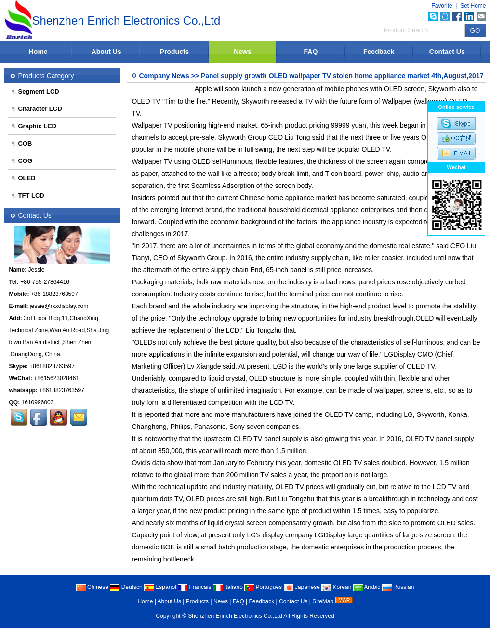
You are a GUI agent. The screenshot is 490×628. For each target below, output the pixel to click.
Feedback (379, 51)
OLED (23, 178)
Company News (164, 76)
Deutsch (126, 587)
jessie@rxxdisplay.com (59, 306)
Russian (398, 587)
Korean (336, 587)
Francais (194, 587)
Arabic (367, 587)
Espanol (160, 587)
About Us (106, 51)
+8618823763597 (52, 366)
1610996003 (38, 402)
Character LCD (36, 108)
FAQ (311, 51)
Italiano (228, 587)
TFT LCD (27, 195)
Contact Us (447, 51)
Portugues (263, 587)
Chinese (92, 587)
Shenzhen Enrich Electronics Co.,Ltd (235, 616)
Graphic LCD (33, 126)
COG (22, 160)
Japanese (302, 587)
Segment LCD (35, 91)
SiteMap (322, 601)
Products (174, 51)
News (243, 51)
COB (21, 143)
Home (38, 51)
